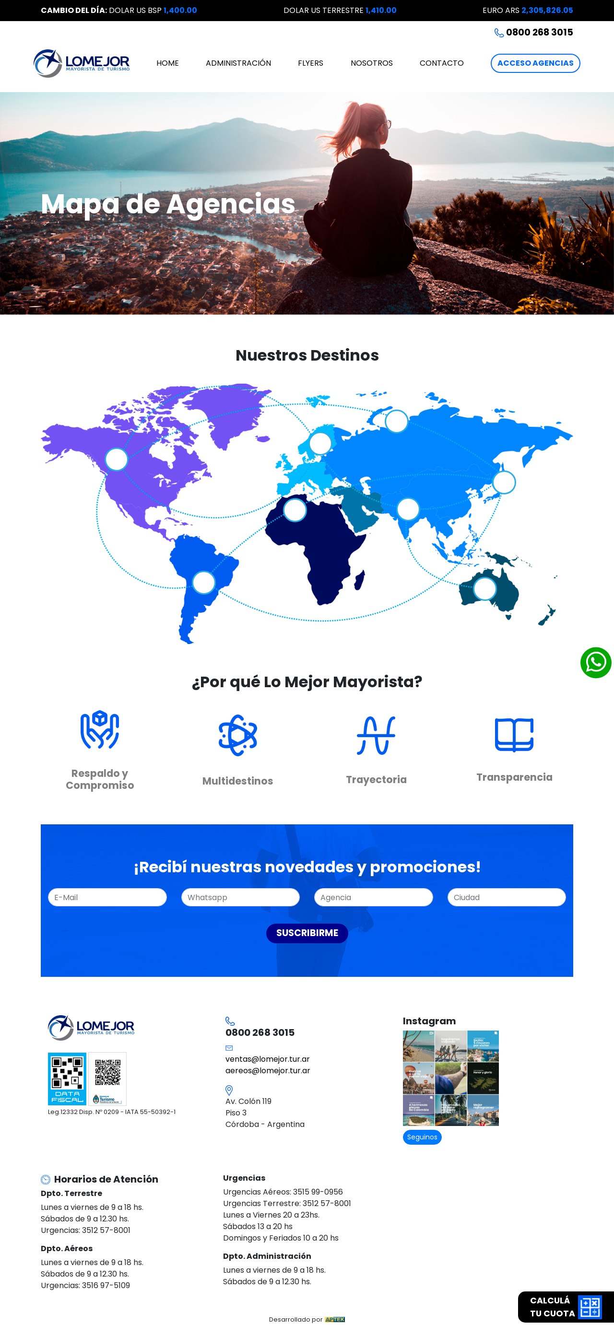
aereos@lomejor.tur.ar (267, 1070)
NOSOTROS (372, 63)
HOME (167, 63)
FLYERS (310, 63)
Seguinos (422, 1137)
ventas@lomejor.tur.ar (267, 1059)
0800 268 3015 (534, 32)
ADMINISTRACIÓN (238, 63)
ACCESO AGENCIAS (535, 63)
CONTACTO (442, 63)
